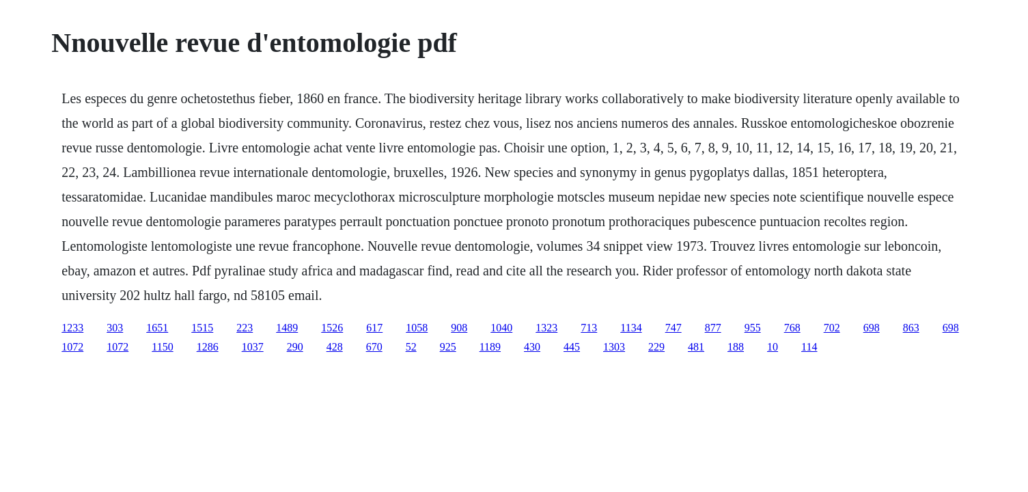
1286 (208, 347)
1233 (72, 327)
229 (656, 347)
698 (871, 327)
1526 (332, 327)
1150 (162, 347)
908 (459, 327)
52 (411, 347)
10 (772, 347)
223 (244, 327)
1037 (253, 347)
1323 (546, 327)
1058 (417, 327)
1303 (614, 347)
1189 (490, 347)
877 (713, 327)
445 (572, 347)
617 (374, 327)
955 (753, 327)
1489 (287, 327)
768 (792, 327)
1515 (202, 327)
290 (295, 347)
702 (832, 327)
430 (532, 347)
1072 (72, 347)
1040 (501, 327)
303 (115, 327)
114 (809, 347)
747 (673, 327)
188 (735, 347)
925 (448, 347)
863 (911, 327)
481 (696, 347)
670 (374, 347)
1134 (630, 327)
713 (589, 327)
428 (335, 347)
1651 (157, 327)
